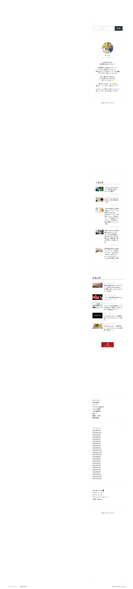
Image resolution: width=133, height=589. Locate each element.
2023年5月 (96, 439)
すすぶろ (66, 6)
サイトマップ (97, 495)
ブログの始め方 (98, 407)
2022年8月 (96, 459)
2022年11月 (97, 452)
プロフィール (39, 16)
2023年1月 (96, 448)
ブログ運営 (82, 16)
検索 (118, 28)
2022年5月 (96, 465)
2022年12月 (97, 450)
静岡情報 (95, 418)
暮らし (94, 413)
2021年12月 (97, 476)
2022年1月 (96, 474)
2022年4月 (96, 467)
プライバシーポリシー (100, 497)
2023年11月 (97, 433)
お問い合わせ (97, 499)
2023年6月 (96, 437)
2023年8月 (96, 435)
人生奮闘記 (54, 16)
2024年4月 (96, 430)
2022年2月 (96, 472)
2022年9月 (96, 457)
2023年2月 (96, 446)
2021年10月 (97, 478)
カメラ (94, 405)
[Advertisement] (107, 137)
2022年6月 (96, 463)
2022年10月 (97, 454)
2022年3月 (96, 470)
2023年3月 (96, 443)
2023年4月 (96, 441)
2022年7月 (96, 461)
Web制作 (95, 16)
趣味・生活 (68, 16)
